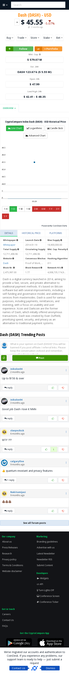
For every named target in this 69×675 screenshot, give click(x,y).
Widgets (43, 578)
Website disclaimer (12, 571)
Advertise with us (45, 547)
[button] (15, 128)
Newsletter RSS (44, 559)
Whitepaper (9, 244)
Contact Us (8, 620)
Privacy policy (9, 559)
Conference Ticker (48, 602)
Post (40, 357)
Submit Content (45, 565)
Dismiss (50, 668)
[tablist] (34, 233)
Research (7, 553)
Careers (6, 614)
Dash (5, 263)
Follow (16, 49)
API (40, 584)
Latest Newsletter (46, 553)
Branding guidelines (47, 541)
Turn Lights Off (45, 590)
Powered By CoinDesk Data (54, 225)
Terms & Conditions (12, 565)
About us (7, 541)
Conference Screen (48, 596)
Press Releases (10, 547)
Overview (9, 108)
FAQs (5, 626)
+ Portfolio (46, 49)
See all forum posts (34, 522)
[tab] (8, 233)
